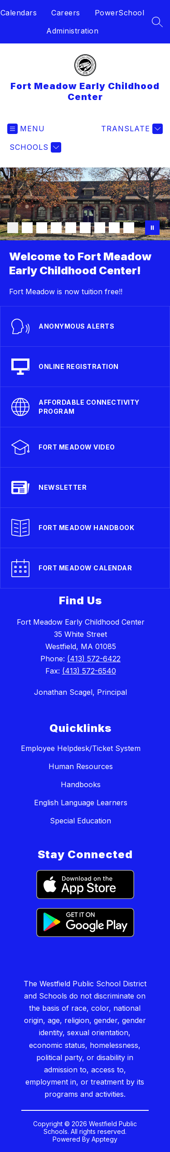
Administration (72, 30)
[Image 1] (12, 227)
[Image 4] (56, 227)
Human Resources (81, 766)
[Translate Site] (131, 128)
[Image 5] (70, 227)
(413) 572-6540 (89, 670)
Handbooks (81, 784)
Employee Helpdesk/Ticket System (81, 748)
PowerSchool (120, 12)
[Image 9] (128, 227)
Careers (65, 12)
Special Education (80, 820)
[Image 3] (41, 227)
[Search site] (157, 21)
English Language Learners (80, 802)
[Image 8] (114, 227)
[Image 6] (85, 227)
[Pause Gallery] (152, 227)
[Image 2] (27, 227)
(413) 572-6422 (94, 658)
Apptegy (104, 1139)
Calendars (18, 12)
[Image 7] (99, 227)
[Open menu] (26, 128)
